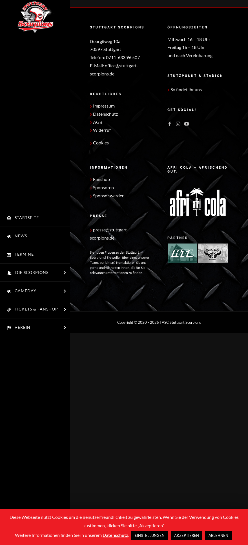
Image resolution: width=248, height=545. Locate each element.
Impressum (102, 105)
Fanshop (100, 179)
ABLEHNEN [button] (218, 535)
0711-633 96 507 (123, 57)
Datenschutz (104, 114)
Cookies (101, 142)
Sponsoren (102, 187)
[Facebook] (169, 124)
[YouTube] (186, 124)
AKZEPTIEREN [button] (186, 535)
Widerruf (100, 130)
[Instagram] (178, 124)
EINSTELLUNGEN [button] (150, 535)
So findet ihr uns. (185, 89)
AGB (96, 122)
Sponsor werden (107, 195)
